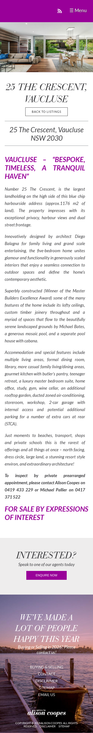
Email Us (46, 695)
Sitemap (47, 688)
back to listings (46, 111)
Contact (46, 674)
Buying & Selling (46, 667)
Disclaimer (46, 681)
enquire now (46, 575)
